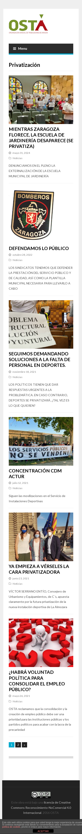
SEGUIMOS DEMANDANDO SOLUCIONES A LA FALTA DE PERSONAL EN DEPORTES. (39, 359)
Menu (20, 48)
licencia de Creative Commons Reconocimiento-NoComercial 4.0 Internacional (41, 807)
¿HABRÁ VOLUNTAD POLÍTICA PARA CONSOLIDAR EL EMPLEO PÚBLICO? (37, 680)
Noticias (18, 158)
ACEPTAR (43, 831)
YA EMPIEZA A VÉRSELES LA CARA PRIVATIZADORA (39, 569)
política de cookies (11, 827)
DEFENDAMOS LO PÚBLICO (39, 248)
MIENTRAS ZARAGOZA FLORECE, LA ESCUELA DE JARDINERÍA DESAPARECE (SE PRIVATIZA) (41, 137)
